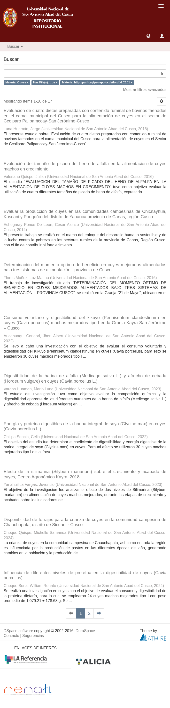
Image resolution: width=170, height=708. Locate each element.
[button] (148, 36)
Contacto (11, 636)
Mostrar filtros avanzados (144, 90)
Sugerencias (33, 636)
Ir (162, 73)
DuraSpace (85, 631)
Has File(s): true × (45, 82)
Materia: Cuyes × (17, 82)
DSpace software (18, 631)
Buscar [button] (15, 46)
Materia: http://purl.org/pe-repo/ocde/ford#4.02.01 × (97, 82)
